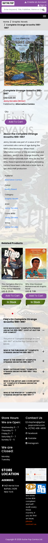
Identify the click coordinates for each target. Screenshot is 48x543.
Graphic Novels (20, 21)
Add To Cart (16, 121)
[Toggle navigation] (44, 16)
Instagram (33, 443)
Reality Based (11, 189)
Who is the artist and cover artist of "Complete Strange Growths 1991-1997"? (21, 383)
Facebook (32, 433)
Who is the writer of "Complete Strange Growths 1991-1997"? (19, 393)
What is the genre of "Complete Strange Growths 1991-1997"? (19, 361)
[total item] (17, 113)
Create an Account (35, 2)
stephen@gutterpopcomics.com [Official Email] (36, 424)
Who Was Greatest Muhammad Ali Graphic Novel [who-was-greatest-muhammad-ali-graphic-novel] (35, 286)
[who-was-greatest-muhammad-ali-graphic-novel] (36, 264)
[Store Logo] (8, 3)
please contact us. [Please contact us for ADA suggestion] (31, 523)
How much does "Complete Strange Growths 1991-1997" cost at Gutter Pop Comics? (21, 330)
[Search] (24, 9)
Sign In (42, 5)
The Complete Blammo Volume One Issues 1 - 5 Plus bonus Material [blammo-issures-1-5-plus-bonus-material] (12, 286)
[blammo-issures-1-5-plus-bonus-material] (12, 264)
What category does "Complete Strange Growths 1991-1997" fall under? (20, 371)
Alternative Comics (13, 180)
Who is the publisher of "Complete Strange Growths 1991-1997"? (21, 351)
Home (6, 21)
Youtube (32, 438)
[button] (12, 313)
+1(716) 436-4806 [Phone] (37, 428)
